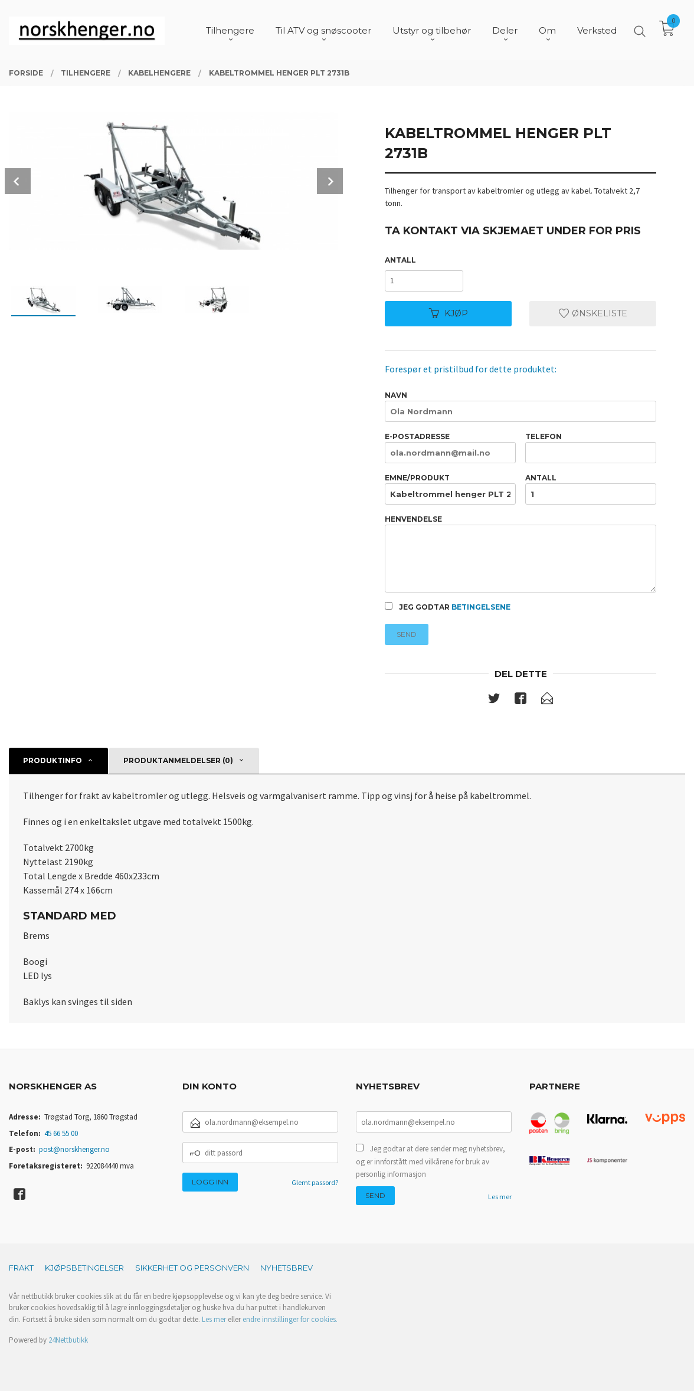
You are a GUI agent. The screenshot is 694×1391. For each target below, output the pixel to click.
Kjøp (448, 313)
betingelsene (480, 607)
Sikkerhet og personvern (192, 1267)
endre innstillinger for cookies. (290, 1319)
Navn (520, 406)
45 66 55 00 (61, 1133)
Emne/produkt (450, 489)
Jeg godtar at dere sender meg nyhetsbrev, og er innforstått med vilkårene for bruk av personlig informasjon (430, 1161)
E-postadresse (450, 447)
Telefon (590, 447)
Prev (18, 181)
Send (407, 634)
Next (330, 181)
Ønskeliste (593, 313)
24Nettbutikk (68, 1340)
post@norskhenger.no (74, 1149)
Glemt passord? (315, 1182)
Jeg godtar (447, 606)
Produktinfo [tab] (52, 760)
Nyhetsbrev (286, 1267)
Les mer (500, 1196)
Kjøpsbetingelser (84, 1267)
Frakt (21, 1267)
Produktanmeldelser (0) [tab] (178, 760)
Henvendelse (520, 554)
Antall (400, 260)
